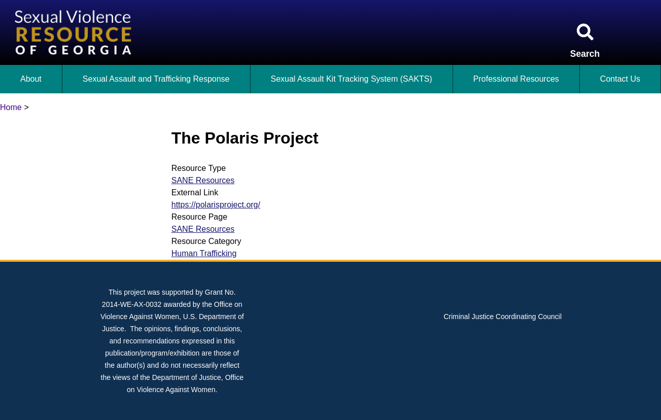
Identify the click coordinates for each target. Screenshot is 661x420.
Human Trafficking (204, 253)
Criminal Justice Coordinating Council (502, 316)
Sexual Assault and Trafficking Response (156, 79)
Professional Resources (516, 79)
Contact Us (620, 79)
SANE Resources (203, 180)
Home (11, 107)
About (31, 79)
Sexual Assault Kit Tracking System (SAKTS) (351, 79)
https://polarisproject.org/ (215, 204)
